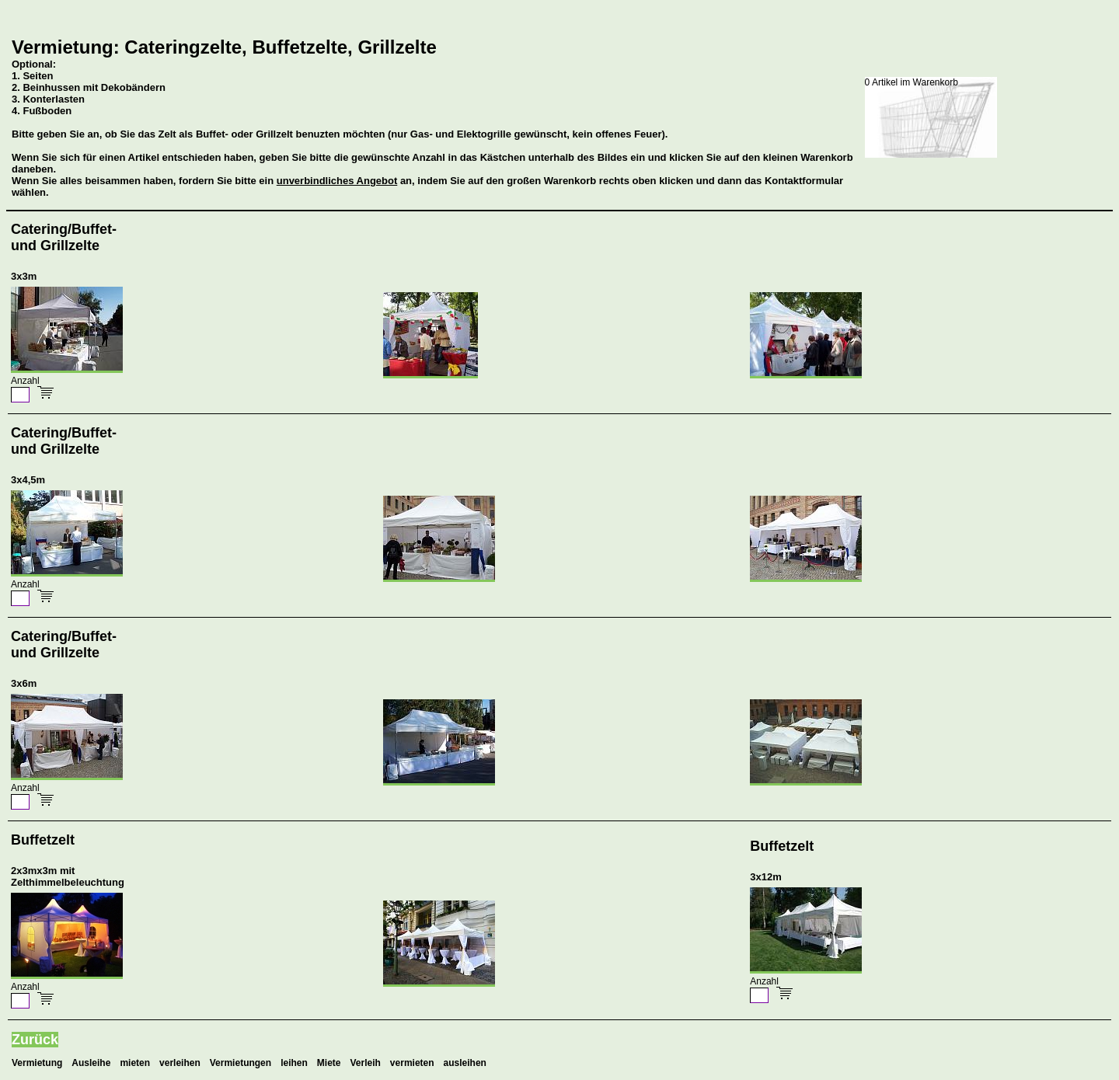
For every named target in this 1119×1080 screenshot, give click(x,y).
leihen (294, 1062)
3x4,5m (28, 480)
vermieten (412, 1062)
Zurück (35, 1039)
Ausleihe (90, 1062)
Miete (329, 1062)
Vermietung (37, 1062)
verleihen (179, 1062)
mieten (135, 1062)
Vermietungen (240, 1062)
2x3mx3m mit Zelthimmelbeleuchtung (67, 876)
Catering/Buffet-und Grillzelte (64, 237)
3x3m (24, 276)
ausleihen (465, 1062)
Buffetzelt (43, 840)
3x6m (24, 683)
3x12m (765, 877)
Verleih (365, 1062)
